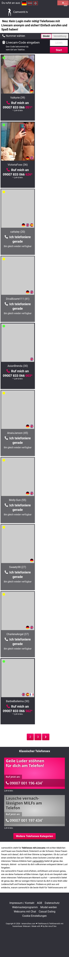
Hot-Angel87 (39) (17, 500)
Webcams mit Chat (25, 911)
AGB (39, 903)
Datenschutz (52, 903)
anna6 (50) (52, 634)
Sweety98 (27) (52, 298)
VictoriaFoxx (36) (52, 97)
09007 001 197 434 (24, 820)
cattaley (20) (17, 164)
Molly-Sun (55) (17, 298)
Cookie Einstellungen (34, 916)
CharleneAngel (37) (17, 365)
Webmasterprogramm (25, 907)
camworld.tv (38, 861)
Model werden (48, 907)
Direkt (46, 36)
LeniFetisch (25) (52, 567)
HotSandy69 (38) (52, 433)
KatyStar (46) (17, 567)
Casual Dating (47, 911)
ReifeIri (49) (52, 701)
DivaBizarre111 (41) (52, 164)
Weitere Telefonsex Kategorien (34, 836)
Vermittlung (60, 36)
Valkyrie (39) (17, 97)
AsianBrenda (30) (17, 231)
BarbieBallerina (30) (52, 365)
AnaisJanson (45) (52, 231)
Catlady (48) (17, 433)
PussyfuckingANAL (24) (52, 500)
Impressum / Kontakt (21, 903)
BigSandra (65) (17, 634)
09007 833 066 (17, 107)
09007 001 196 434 (24, 782)
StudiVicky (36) (17, 701)
